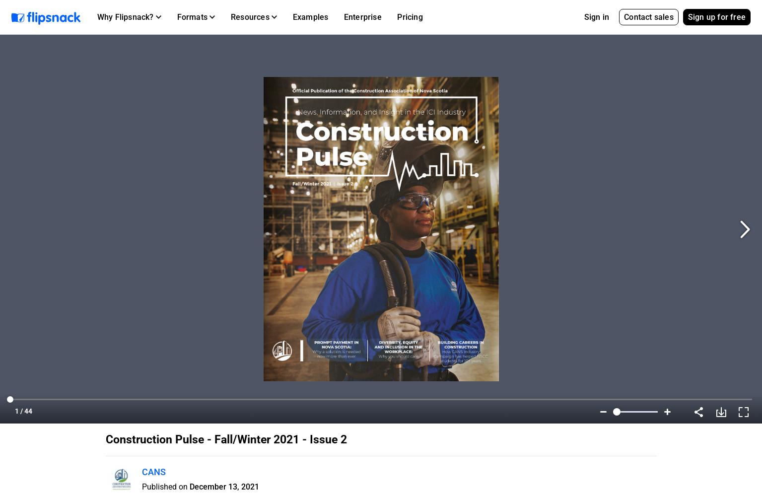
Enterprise (363, 17)
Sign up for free (717, 17)
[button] (129, 17)
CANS (154, 472)
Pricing (409, 17)
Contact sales (649, 17)
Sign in (596, 17)
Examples (311, 17)
